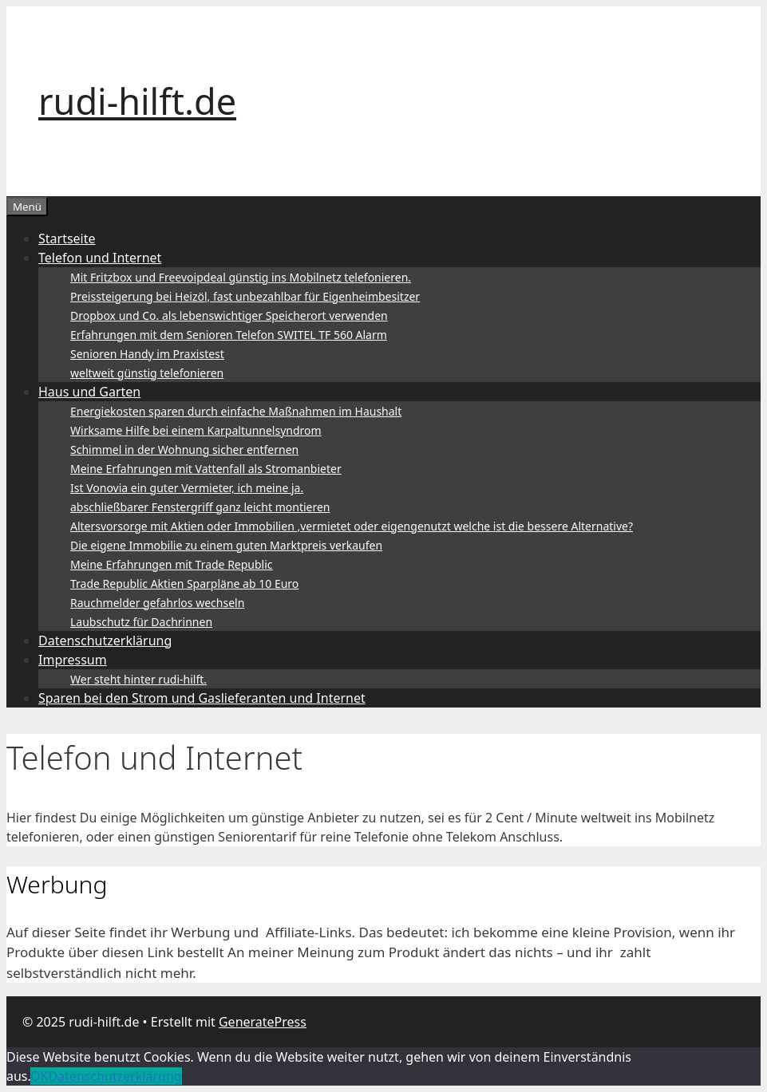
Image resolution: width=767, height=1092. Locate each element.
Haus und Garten (89, 391)
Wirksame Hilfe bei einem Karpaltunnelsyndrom (196, 430)
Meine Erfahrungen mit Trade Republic (171, 564)
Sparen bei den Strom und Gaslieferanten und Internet (202, 698)
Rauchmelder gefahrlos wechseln (157, 602)
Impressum (72, 659)
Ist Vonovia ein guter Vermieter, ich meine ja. (186, 487)
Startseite (67, 238)
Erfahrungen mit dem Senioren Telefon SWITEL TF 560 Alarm (228, 334)
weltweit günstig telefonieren (146, 372)
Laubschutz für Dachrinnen (141, 621)
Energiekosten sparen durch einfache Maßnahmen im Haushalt (235, 411)
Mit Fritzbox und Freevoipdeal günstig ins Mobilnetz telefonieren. (240, 277)
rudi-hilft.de (137, 101)
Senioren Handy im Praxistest (147, 353)
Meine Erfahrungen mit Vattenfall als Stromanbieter (206, 468)
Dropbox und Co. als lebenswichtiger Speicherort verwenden (229, 315)
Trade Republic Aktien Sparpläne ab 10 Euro (184, 583)
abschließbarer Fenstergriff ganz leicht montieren (200, 506)
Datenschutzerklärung (105, 640)
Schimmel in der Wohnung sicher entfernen (184, 449)
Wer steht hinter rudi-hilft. (138, 679)
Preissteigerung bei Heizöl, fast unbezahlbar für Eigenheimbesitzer (245, 296)
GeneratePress (262, 1022)
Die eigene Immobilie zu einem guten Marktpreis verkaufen (226, 545)
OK (39, 1076)
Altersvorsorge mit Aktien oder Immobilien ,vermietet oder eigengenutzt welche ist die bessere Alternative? (351, 526)
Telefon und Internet (99, 257)
